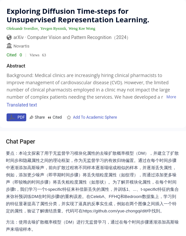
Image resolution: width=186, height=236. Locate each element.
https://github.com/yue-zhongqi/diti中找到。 (123, 210)
